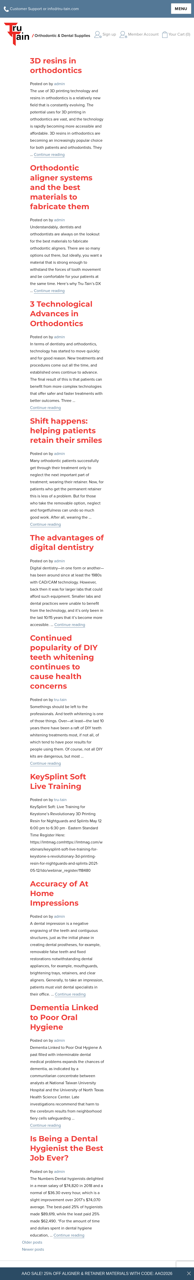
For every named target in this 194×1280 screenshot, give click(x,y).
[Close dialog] (189, 1273)
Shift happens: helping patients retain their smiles (66, 430)
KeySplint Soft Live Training (58, 781)
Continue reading (49, 154)
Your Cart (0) (176, 34)
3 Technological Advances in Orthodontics (61, 313)
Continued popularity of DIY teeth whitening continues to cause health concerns (64, 662)
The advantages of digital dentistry (67, 542)
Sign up (105, 34)
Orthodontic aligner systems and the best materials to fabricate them (61, 187)
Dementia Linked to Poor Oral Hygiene (64, 1017)
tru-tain (60, 699)
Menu (181, 8)
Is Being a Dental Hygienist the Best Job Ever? (66, 1148)
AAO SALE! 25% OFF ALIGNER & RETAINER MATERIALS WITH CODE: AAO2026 (97, 1273)
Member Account (139, 34)
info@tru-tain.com (63, 8)
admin (59, 83)
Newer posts (33, 1249)
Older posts (32, 1242)
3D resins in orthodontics (56, 65)
